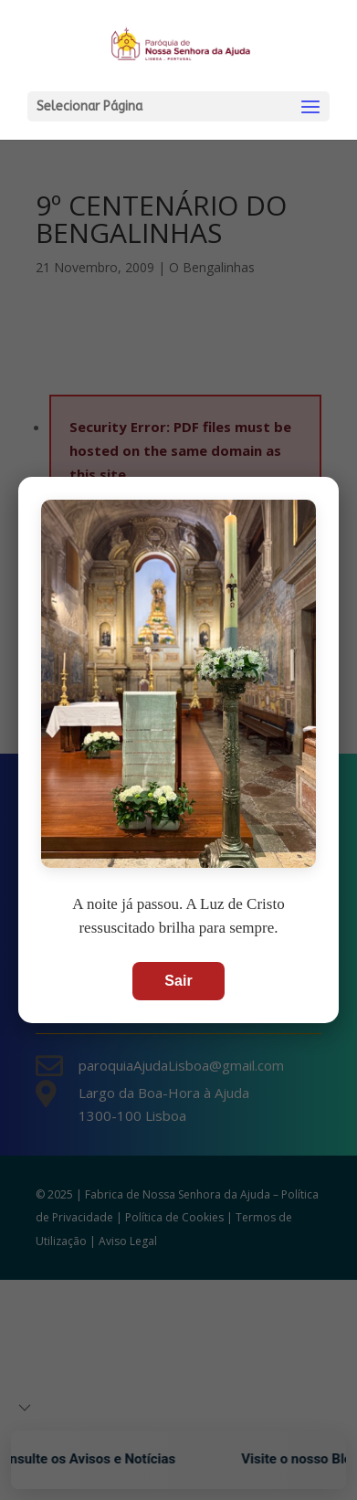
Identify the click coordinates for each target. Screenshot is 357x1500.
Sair (178, 980)
